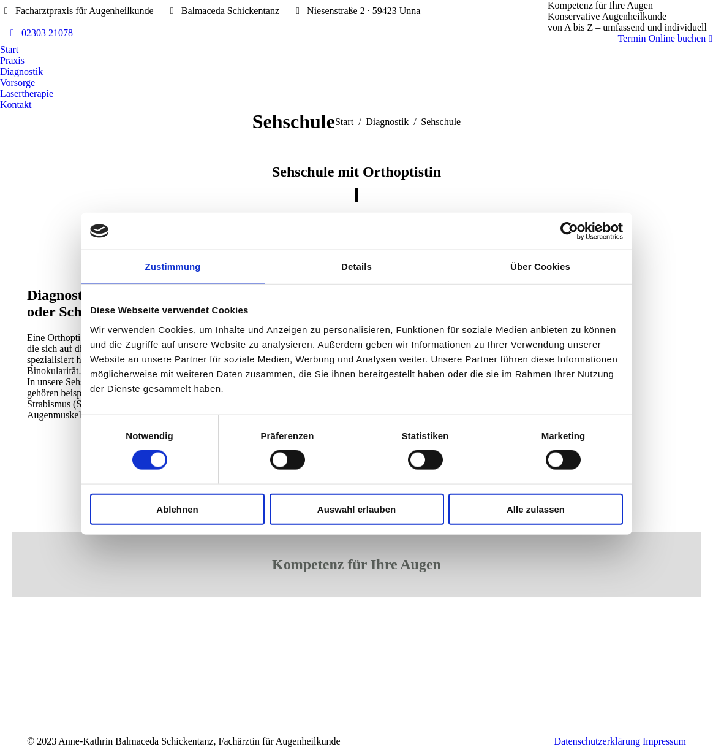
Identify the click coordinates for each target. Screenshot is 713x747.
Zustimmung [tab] (173, 266)
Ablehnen (177, 509)
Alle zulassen (536, 509)
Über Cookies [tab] (540, 266)
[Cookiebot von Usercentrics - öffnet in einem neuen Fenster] (569, 231)
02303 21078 (39, 33)
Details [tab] (356, 266)
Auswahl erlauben (356, 509)
